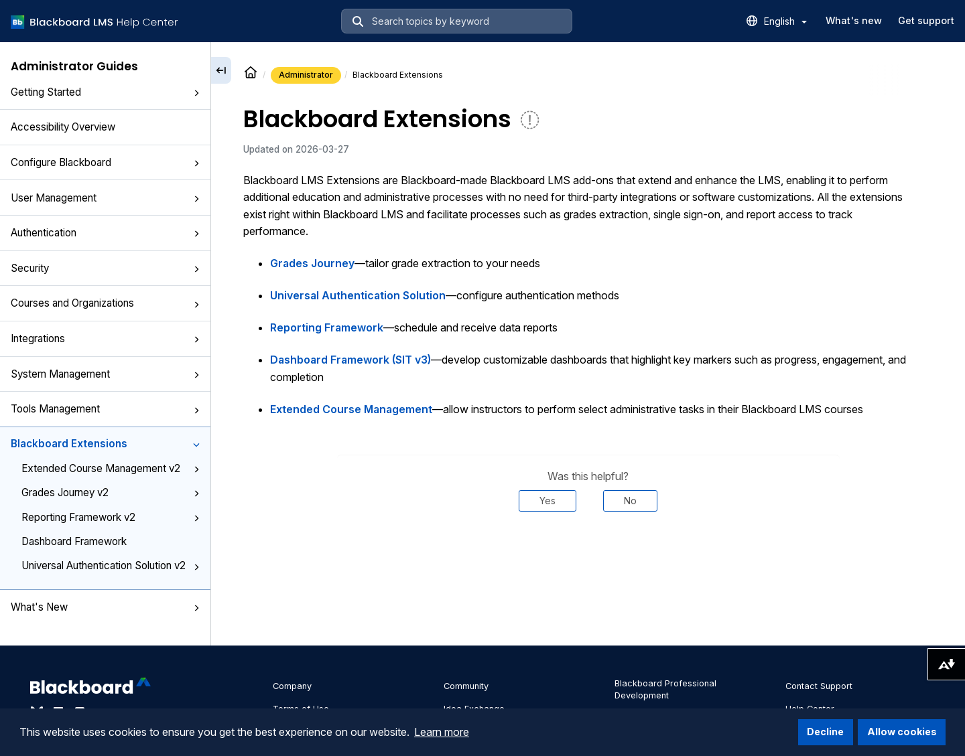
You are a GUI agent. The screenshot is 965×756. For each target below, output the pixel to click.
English (785, 21)
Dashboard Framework (74, 541)
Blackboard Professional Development (665, 689)
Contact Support (818, 686)
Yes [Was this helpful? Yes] (547, 500)
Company (292, 686)
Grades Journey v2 (110, 492)
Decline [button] (825, 731)
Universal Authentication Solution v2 (110, 565)
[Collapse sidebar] (221, 70)
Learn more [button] (441, 732)
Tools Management (105, 408)
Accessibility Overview (63, 127)
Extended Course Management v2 (110, 468)
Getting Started (105, 92)
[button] (196, 93)
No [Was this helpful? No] (630, 500)
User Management (105, 198)
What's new (854, 20)
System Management (105, 374)
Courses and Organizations (105, 303)
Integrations (105, 338)
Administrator (306, 75)
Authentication (105, 232)
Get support (926, 20)
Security (105, 268)
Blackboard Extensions (105, 443)
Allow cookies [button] (902, 731)
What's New (105, 607)
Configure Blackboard (105, 162)
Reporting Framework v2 (110, 517)
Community (466, 686)
